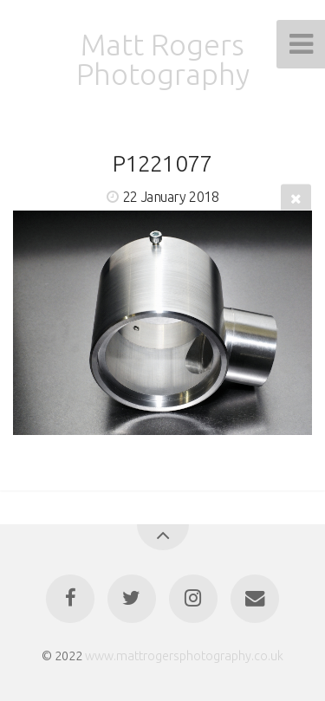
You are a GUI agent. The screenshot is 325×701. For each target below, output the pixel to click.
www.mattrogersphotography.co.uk (184, 656)
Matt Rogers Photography (163, 59)
